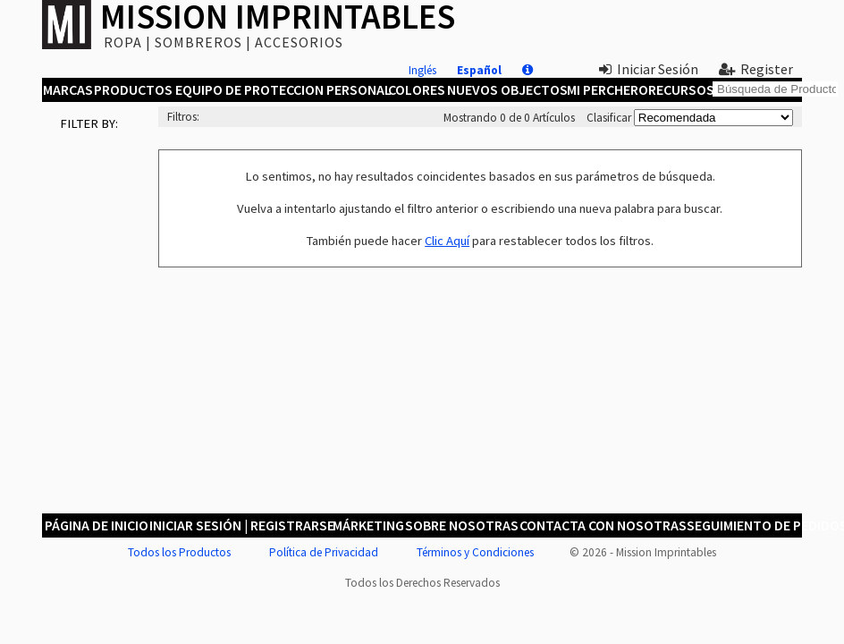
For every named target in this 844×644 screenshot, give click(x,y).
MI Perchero (606, 89)
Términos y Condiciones (475, 552)
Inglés (422, 70)
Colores (416, 89)
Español (479, 70)
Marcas (67, 89)
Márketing (367, 525)
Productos (132, 89)
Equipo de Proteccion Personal (281, 89)
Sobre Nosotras (460, 525)
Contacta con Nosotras (601, 525)
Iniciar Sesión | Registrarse (240, 525)
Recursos (680, 89)
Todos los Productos (179, 552)
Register (756, 69)
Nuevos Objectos (506, 89)
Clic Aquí (447, 241)
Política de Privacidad (323, 552)
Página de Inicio (96, 525)
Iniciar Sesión (648, 69)
